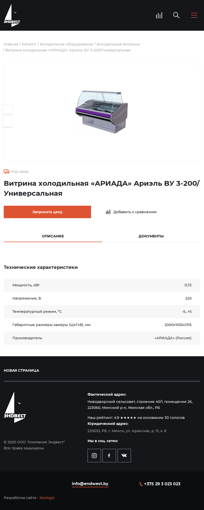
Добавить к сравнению (135, 212)
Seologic (47, 498)
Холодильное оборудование (66, 44)
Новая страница (21, 370)
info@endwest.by (90, 483)
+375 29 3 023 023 (162, 484)
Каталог (29, 44)
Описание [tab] (53, 236)
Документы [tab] (151, 236)
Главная (11, 44)
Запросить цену (47, 212)
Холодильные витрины (118, 44)
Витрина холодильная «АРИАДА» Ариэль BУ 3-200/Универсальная (68, 50)
